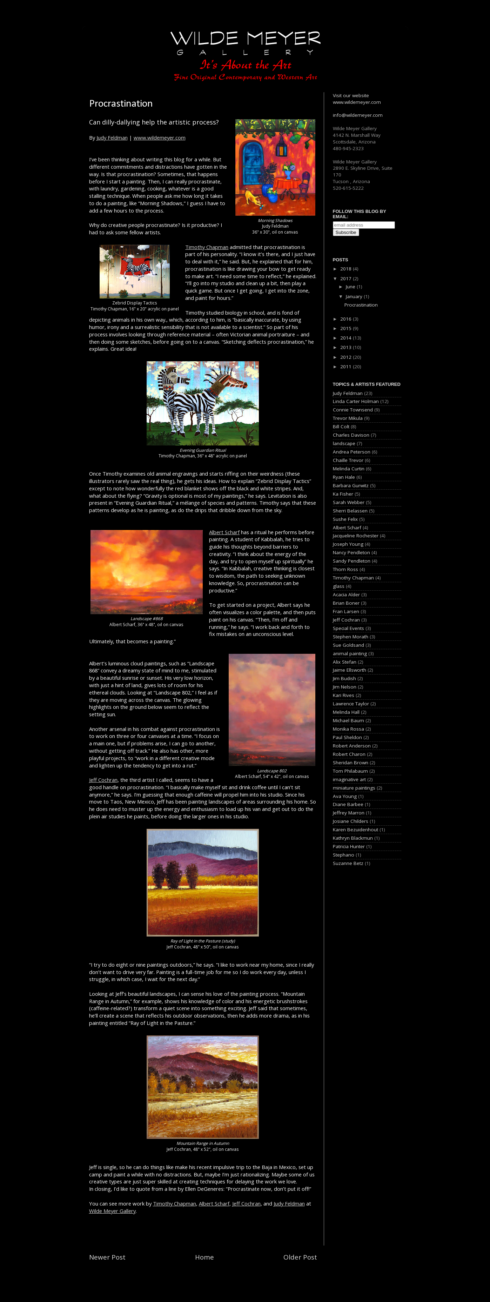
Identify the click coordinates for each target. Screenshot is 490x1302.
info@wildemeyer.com (358, 115)
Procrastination (361, 305)
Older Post (300, 1257)
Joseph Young (348, 544)
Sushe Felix (345, 519)
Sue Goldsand (348, 645)
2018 (346, 269)
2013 (346, 347)
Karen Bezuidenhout (355, 829)
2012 (346, 357)
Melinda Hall (346, 712)
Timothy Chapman (206, 246)
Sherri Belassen (350, 511)
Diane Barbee (348, 804)
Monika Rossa (348, 729)
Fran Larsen (346, 611)
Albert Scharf (224, 532)
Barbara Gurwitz (351, 485)
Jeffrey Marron (348, 813)
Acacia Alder (346, 594)
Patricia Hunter (349, 846)
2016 (346, 319)
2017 (346, 278)
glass (338, 586)
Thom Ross (345, 569)
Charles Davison (351, 435)
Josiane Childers (350, 821)
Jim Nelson (344, 687)
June (351, 286)
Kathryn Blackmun (353, 838)
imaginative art (349, 779)
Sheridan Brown (350, 762)
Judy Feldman (112, 137)
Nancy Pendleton (351, 552)
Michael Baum (348, 720)
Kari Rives (343, 695)
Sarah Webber (348, 502)
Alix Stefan (344, 662)
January (355, 296)
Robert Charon (349, 754)
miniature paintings (354, 788)
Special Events (348, 628)
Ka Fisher (343, 494)
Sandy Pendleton (351, 561)
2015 (346, 328)
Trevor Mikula (348, 418)
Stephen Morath (350, 636)
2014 (346, 338)
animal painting (350, 653)
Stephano (343, 855)
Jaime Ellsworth (349, 670)
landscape (344, 443)
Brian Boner (346, 603)
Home (204, 1257)
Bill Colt (341, 426)
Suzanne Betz (348, 863)
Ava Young (345, 796)
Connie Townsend (353, 410)
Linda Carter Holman (356, 401)
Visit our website (351, 95)
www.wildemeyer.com (160, 137)
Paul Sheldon (347, 737)
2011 (346, 366)
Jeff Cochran (103, 779)
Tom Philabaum (350, 771)
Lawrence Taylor (351, 703)
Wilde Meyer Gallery (112, 1210)
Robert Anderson (352, 746)
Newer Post (107, 1257)
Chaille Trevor (348, 460)
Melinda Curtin (348, 468)
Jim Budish (344, 678)
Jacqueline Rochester (355, 535)
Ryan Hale (344, 477)
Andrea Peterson (351, 452)
